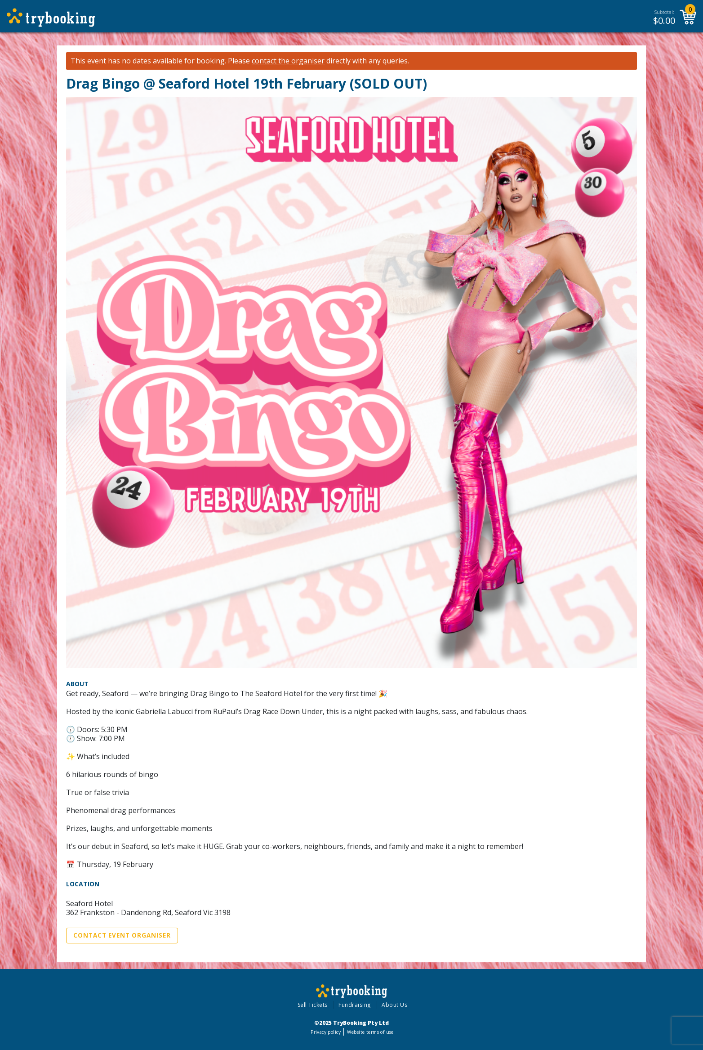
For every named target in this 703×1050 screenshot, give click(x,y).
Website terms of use (370, 1032)
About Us (394, 1005)
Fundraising (354, 1005)
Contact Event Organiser (122, 935)
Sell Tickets (313, 1005)
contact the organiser (288, 61)
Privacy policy (326, 1032)
